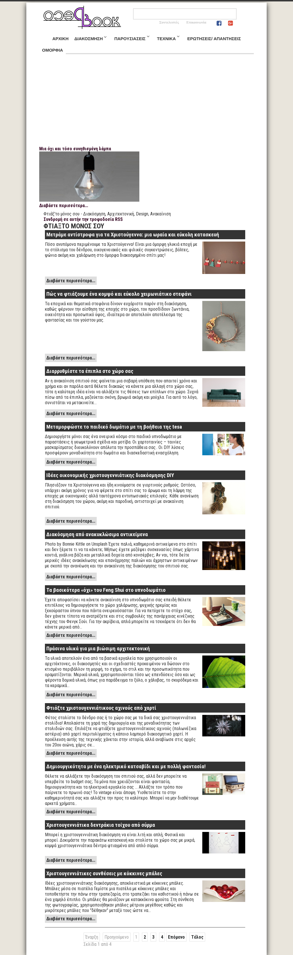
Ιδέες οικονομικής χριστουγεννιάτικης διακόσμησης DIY (110, 475)
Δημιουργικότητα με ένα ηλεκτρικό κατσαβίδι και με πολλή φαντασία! (126, 766)
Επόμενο (176, 937)
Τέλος (197, 937)
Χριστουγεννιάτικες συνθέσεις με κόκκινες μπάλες (104, 873)
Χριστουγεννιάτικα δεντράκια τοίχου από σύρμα (100, 825)
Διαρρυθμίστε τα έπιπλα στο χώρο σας (89, 371)
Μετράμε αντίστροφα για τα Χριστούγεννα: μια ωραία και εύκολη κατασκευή (132, 235)
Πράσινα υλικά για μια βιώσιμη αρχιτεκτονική (98, 648)
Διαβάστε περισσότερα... (63, 205)
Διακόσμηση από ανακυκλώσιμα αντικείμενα (97, 534)
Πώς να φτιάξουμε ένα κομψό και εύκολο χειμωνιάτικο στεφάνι (119, 294)
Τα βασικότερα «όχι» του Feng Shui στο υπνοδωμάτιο (106, 590)
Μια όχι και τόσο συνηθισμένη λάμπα (75, 148)
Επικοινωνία (196, 22)
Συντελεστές (169, 22)
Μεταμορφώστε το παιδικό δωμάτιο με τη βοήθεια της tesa (114, 427)
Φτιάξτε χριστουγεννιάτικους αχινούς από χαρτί (101, 708)
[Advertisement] (146, 103)
